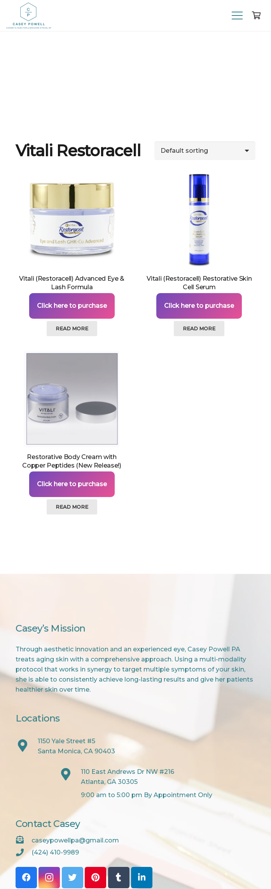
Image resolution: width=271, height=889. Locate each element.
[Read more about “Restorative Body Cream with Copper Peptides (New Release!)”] (72, 506)
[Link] (28, 15)
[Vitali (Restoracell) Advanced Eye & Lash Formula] (72, 221)
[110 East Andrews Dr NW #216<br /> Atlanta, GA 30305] (70, 775)
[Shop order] (204, 151)
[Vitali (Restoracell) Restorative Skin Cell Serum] (199, 221)
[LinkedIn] (141, 877)
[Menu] (237, 15)
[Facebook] (26, 877)
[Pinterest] (95, 877)
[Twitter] (72, 877)
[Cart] (256, 15)
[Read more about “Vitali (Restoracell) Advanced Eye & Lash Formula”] (72, 328)
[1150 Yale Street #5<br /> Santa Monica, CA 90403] (27, 746)
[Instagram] (49, 877)
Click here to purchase (72, 305)
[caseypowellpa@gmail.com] (23, 840)
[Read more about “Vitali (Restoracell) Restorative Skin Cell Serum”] (199, 328)
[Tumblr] (118, 877)
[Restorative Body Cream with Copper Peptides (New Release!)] (72, 399)
